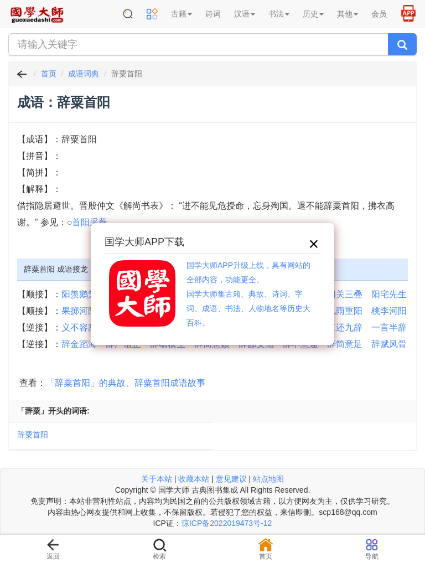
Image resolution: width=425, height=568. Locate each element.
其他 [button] (347, 13)
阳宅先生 (389, 294)
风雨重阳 (344, 311)
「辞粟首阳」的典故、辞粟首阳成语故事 (125, 383)
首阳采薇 (89, 222)
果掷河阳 (79, 311)
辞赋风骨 (389, 344)
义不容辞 (79, 327)
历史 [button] (313, 13)
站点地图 (268, 478)
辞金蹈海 (79, 344)
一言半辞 (389, 327)
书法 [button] (278, 13)
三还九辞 (344, 327)
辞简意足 (344, 344)
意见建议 (231, 478)
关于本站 (156, 478)
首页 (48, 73)
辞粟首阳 (32, 434)
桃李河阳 (389, 311)
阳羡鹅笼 (79, 294)
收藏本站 (193, 478)
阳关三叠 (344, 294)
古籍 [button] (181, 13)
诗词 (213, 13)
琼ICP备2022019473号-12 (227, 523)
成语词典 (83, 73)
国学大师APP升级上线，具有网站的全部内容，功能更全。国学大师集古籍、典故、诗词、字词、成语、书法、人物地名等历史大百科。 (248, 294)
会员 (379, 13)
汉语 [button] (244, 13)
